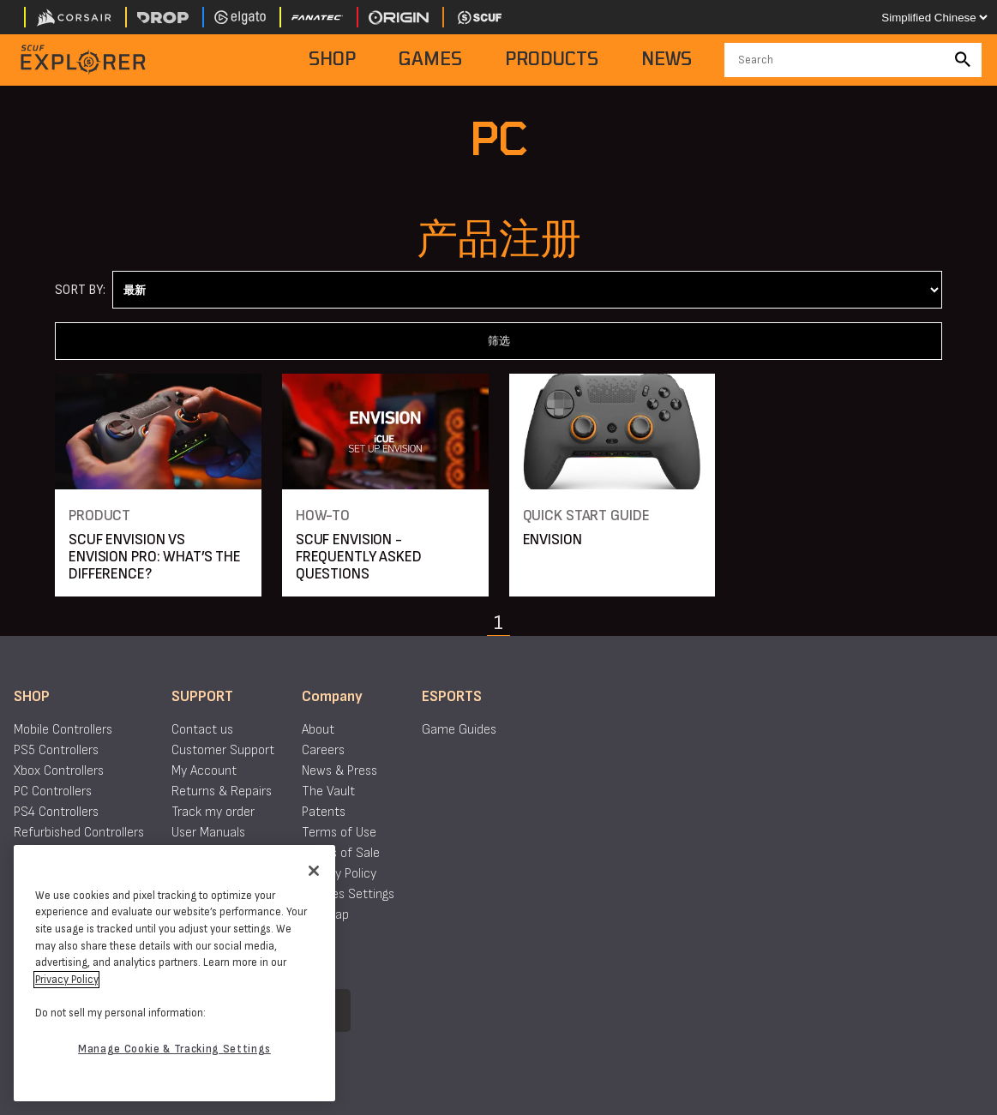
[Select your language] (934, 17)
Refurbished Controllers (79, 832)
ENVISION (552, 540)
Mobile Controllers (63, 730)
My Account (204, 771)
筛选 (499, 340)
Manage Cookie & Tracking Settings (174, 1049)
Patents (323, 812)
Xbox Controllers (59, 771)
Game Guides (459, 730)
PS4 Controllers (56, 812)
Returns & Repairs (221, 791)
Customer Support (222, 750)
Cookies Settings (348, 894)
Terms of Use (339, 832)
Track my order (213, 812)
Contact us (202, 730)
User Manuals (208, 832)
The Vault (328, 791)
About (318, 730)
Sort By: (80, 290)
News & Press (339, 771)
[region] (174, 973)
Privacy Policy (339, 874)
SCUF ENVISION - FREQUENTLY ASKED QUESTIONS (359, 557)
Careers (323, 750)
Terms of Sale (341, 853)
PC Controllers (53, 791)
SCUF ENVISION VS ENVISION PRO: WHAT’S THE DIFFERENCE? (155, 557)
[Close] (314, 871)
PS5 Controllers (56, 750)
